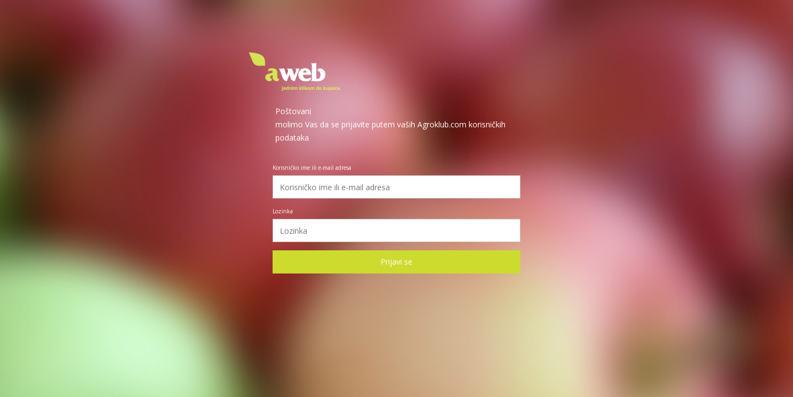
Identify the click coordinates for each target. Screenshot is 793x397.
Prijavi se (396, 261)
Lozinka (283, 211)
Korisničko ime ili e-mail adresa (312, 167)
